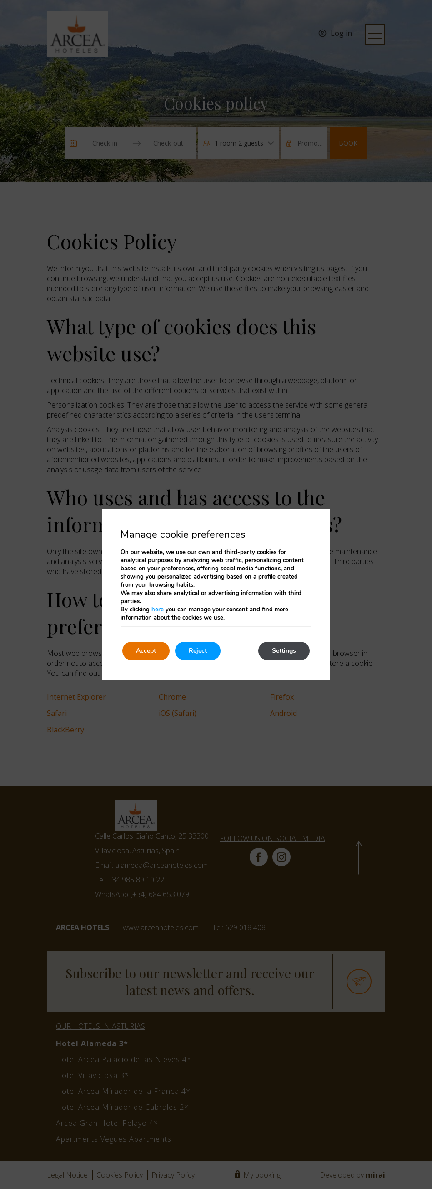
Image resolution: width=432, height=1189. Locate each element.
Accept (146, 650)
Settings (284, 650)
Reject (198, 650)
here (157, 609)
